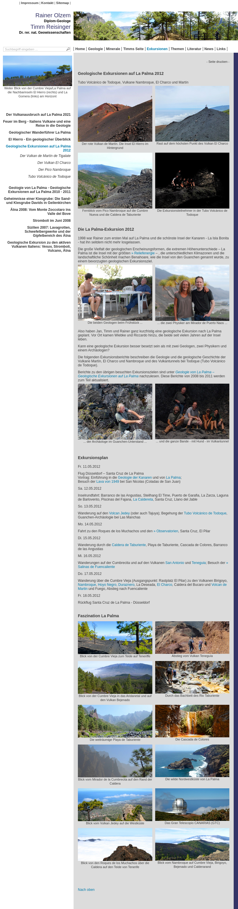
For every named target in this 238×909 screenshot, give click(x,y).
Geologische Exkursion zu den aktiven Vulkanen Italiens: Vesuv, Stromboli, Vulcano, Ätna (39, 246)
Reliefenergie (144, 253)
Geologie (95, 49)
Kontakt (47, 3)
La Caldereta (143, 499)
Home (80, 49)
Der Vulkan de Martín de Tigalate (45, 156)
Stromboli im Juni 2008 (52, 221)
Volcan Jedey (119, 513)
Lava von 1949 (107, 482)
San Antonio (174, 563)
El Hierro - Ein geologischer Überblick (40, 139)
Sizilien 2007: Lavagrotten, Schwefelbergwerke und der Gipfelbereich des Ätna (48, 232)
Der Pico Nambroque (54, 170)
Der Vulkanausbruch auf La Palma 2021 (38, 115)
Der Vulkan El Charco (54, 163)
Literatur (194, 49)
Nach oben (86, 890)
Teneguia (199, 563)
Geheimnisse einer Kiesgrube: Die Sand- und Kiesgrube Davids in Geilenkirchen (37, 201)
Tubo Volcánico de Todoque (49, 177)
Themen (177, 49)
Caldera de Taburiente (129, 545)
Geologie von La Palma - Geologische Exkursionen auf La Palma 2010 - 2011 (39, 190)
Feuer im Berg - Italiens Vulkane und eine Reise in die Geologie (37, 124)
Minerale (113, 49)
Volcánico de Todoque (209, 513)
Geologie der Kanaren (135, 478)
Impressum (30, 3)
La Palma (173, 478)
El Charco (164, 585)
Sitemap (62, 3)
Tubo (188, 513)
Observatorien (167, 531)
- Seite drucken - (218, 61)
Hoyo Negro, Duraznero (116, 585)
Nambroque (87, 585)
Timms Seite (133, 49)
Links (221, 49)
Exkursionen (157, 49)
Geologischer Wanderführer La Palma (40, 132)
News (209, 49)
